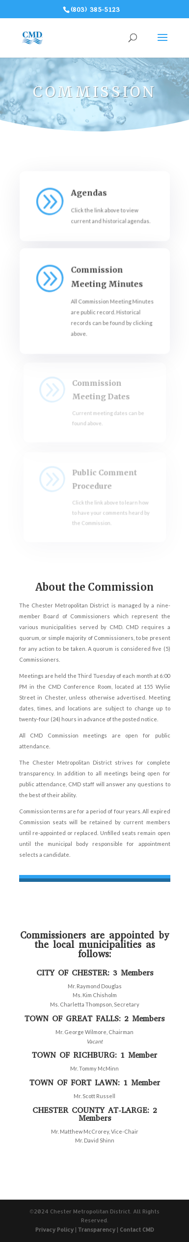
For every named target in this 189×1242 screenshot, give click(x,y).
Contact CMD (137, 1229)
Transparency (96, 1229)
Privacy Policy (54, 1229)
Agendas (89, 193)
